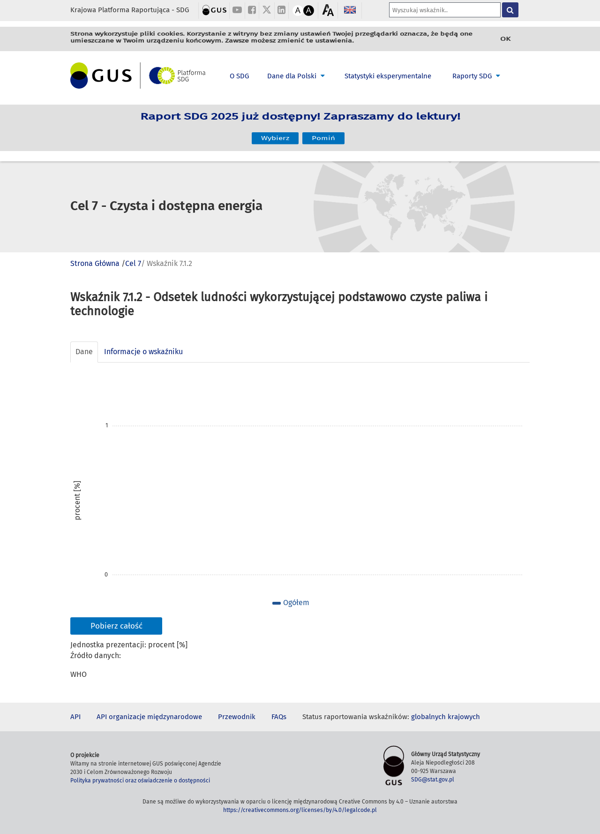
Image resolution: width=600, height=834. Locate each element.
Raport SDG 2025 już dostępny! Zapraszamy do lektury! (300, 121)
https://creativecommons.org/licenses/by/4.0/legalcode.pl (300, 810)
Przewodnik (236, 717)
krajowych (464, 717)
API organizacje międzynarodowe (149, 717)
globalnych (428, 717)
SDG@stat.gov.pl (432, 779)
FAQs (278, 717)
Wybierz (275, 134)
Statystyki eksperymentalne (388, 76)
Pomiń (323, 134)
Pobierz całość (116, 626)
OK (505, 39)
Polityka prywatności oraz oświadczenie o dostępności (140, 780)
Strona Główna (95, 263)
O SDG (239, 76)
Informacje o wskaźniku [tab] (143, 351)
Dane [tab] (84, 351)
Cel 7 (133, 263)
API (75, 717)
